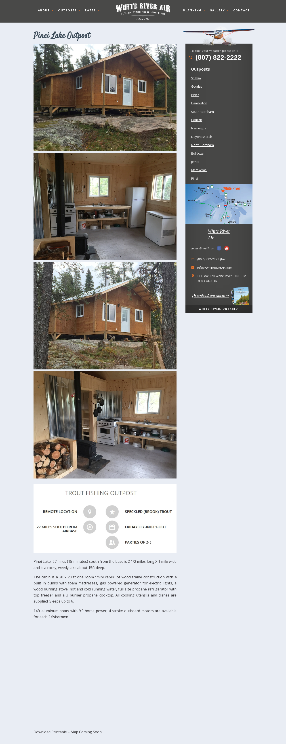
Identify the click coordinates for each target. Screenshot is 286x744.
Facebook (219, 248)
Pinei (194, 178)
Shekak (196, 78)
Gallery (217, 10)
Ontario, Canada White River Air (143, 11)
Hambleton (199, 103)
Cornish (196, 120)
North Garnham (202, 145)
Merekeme (199, 170)
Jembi (195, 162)
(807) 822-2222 (215, 57)
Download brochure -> (210, 296)
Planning (192, 10)
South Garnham (202, 112)
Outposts (67, 10)
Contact (241, 10)
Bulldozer (198, 153)
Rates (90, 10)
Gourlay (196, 86)
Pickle (195, 95)
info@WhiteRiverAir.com (214, 268)
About (44, 10)
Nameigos (198, 128)
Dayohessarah (201, 137)
